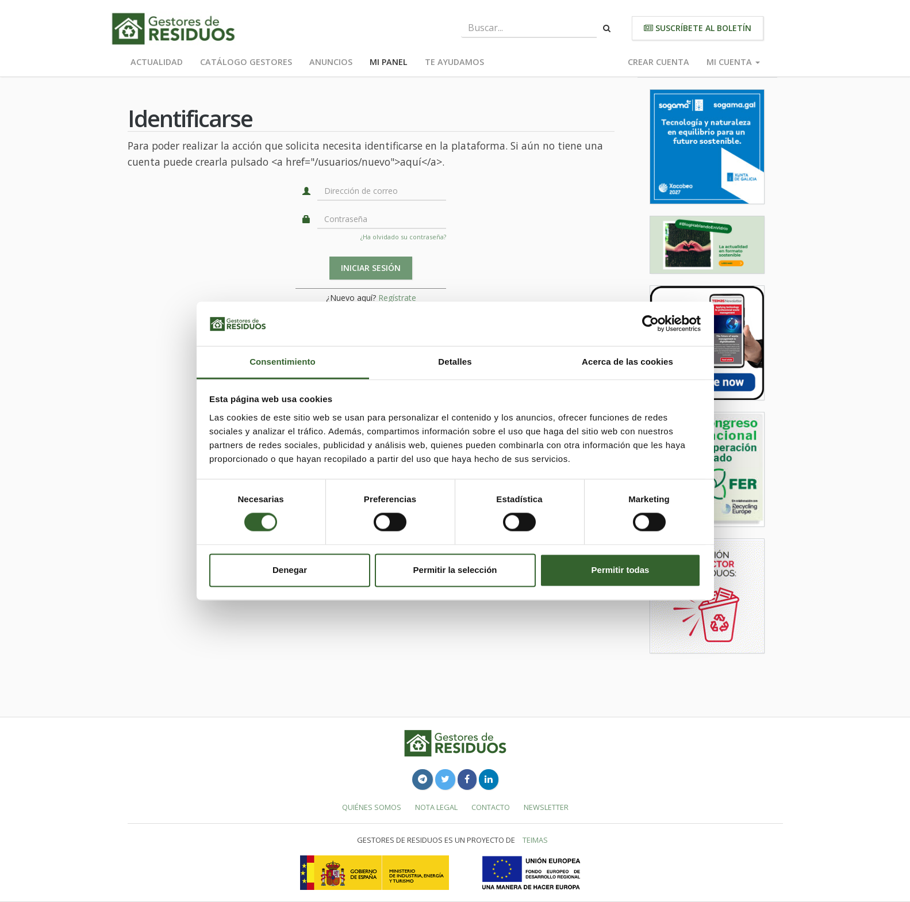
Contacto (490, 807)
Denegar (289, 570)
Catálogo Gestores (246, 61)
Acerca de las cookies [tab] (627, 361)
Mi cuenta (733, 61)
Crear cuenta (658, 61)
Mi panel (389, 61)
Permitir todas (621, 570)
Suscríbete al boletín (697, 27)
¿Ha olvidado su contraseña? (403, 236)
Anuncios (330, 61)
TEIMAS (535, 840)
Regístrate (397, 297)
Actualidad (156, 61)
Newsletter (546, 807)
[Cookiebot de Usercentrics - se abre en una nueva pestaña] (650, 323)
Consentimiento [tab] (282, 361)
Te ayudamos (454, 61)
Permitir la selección (455, 570)
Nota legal (436, 807)
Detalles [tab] (454, 361)
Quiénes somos (371, 807)
